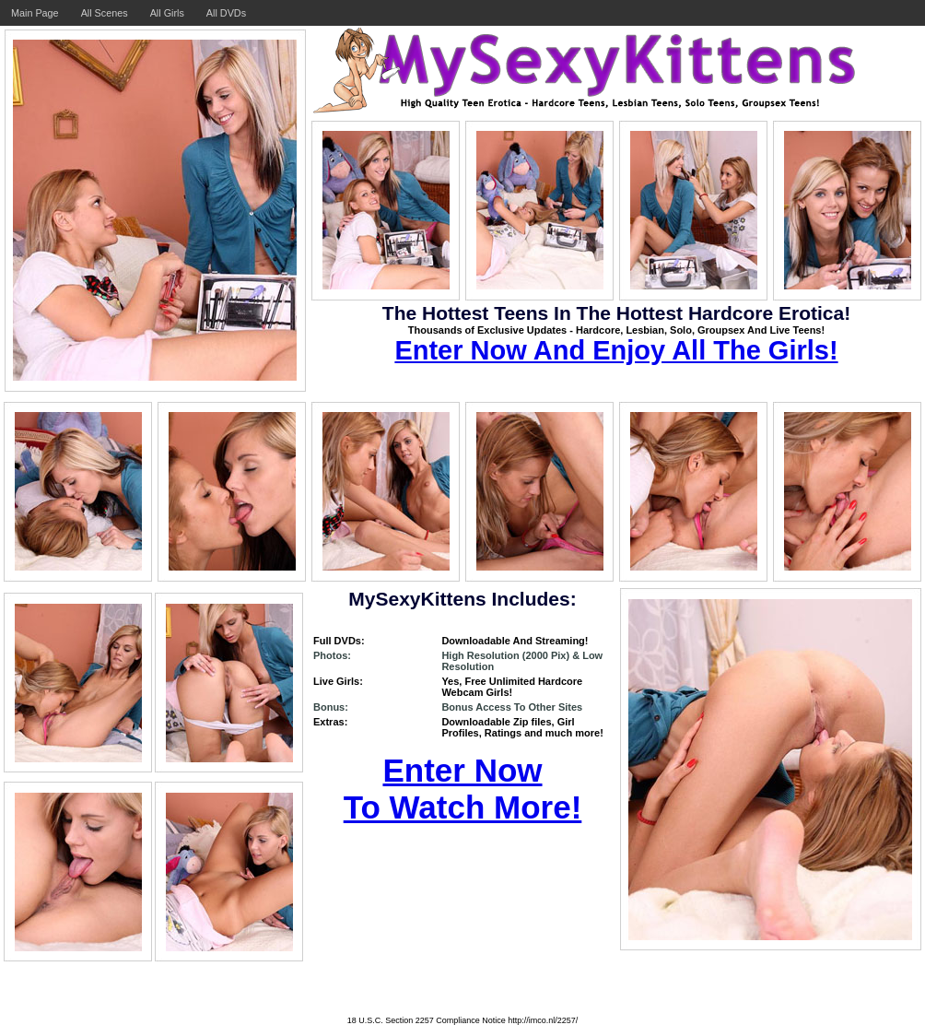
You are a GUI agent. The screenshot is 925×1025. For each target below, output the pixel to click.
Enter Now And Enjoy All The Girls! (615, 350)
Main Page (35, 12)
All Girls (167, 12)
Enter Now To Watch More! (463, 788)
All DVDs (226, 12)
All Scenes (104, 12)
